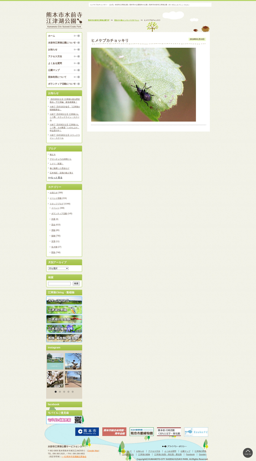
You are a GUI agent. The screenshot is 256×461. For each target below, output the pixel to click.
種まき (53, 154)
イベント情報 (56, 198)
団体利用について (57, 77)
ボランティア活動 (59, 213)
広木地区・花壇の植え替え (61, 173)
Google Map (93, 451)
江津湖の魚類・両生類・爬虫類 (168, 454)
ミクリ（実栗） (57, 164)
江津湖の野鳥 (200, 451)
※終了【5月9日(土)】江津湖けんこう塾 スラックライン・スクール (64, 117)
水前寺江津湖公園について (62, 42)
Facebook (190, 454)
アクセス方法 (55, 56)
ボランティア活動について (62, 84)
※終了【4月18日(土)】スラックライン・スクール (65, 136)
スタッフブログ (57, 204)
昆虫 (53, 225)
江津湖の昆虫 (128, 454)
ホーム (51, 35)
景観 (53, 230)
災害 (53, 241)
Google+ (202, 454)
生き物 (54, 247)
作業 (53, 219)
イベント (55, 208)
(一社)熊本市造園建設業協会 (74, 456)
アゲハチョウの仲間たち (60, 159)
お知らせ (52, 49)
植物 (53, 236)
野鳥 (53, 252)
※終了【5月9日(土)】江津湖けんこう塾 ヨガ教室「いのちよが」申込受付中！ (64, 128)
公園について (126, 451)
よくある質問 (55, 63)
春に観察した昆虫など (59, 168)
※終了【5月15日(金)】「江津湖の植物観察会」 (65, 108)
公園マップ (54, 70)
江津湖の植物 (144, 454)
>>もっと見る (55, 177)
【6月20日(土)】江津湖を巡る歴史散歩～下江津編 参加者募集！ (65, 100)
